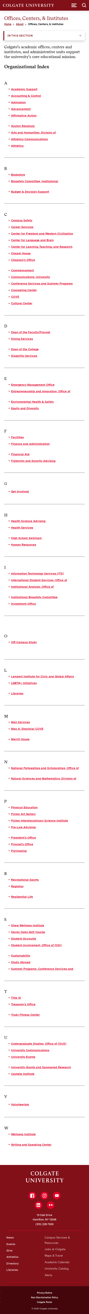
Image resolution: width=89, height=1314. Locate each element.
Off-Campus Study (24, 642)
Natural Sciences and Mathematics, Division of (43, 778)
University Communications (30, 1050)
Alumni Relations (23, 126)
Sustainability (20, 955)
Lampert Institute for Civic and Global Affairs (42, 676)
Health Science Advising (28, 521)
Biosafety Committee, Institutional (34, 181)
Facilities (17, 437)
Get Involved (20, 491)
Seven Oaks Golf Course (28, 932)
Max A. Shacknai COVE (27, 728)
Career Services (22, 227)
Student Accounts (23, 938)
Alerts (48, 1275)
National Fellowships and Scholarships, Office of (45, 768)
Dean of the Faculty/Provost (30, 332)
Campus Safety (21, 220)
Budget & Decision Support (30, 191)
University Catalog (57, 1268)
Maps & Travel (54, 1255)
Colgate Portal (44, 1302)
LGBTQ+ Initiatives (24, 683)
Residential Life (22, 896)
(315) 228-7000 (44, 1224)
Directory (12, 1263)
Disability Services (24, 355)
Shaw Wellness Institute (27, 925)
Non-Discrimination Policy (44, 1297)
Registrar (17, 886)
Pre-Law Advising (23, 827)
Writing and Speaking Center (31, 1144)
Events (10, 1244)
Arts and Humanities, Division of (33, 132)
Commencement (22, 270)
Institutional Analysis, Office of (32, 586)
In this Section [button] (20, 35)
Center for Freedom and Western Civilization (42, 233)
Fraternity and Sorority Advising (33, 460)
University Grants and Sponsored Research (41, 1067)
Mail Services (20, 722)
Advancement (21, 109)
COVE (15, 296)
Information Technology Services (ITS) (37, 573)
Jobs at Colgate (55, 1249)
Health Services (22, 527)
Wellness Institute (23, 1134)
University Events (23, 1056)
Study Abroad (20, 962)
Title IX (16, 997)
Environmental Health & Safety (32, 401)
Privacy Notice (44, 1292)
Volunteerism (20, 1104)
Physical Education (24, 807)
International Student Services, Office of (39, 580)
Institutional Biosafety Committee (34, 597)
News (10, 1237)
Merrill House (20, 739)
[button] (74, 5)
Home (7, 24)
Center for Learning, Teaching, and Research (41, 246)
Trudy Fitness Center (25, 1014)
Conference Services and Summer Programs (42, 283)
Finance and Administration (30, 443)
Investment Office (23, 603)
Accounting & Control (26, 95)
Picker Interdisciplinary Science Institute (39, 820)
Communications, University (30, 277)
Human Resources (23, 544)
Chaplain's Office (23, 260)
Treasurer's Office (23, 1004)
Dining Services (22, 338)
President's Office (23, 837)
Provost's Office (22, 844)
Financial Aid (20, 454)
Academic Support (24, 89)
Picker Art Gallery (23, 814)
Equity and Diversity (25, 408)
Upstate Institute (22, 1073)
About (20, 24)
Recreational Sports (25, 879)
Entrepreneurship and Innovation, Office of (40, 391)
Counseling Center (24, 290)
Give (9, 1250)
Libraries (17, 693)
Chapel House (21, 253)
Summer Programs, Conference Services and (42, 968)
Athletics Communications (29, 139)
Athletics (17, 145)
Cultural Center (21, 303)
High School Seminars (26, 538)
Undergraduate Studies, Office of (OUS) (38, 1043)
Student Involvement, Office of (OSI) (36, 945)
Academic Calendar (57, 1262)
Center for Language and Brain (32, 240)
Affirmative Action (24, 115)
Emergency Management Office (33, 384)
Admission (18, 102)
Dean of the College (25, 349)
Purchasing (19, 850)
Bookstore (18, 174)
